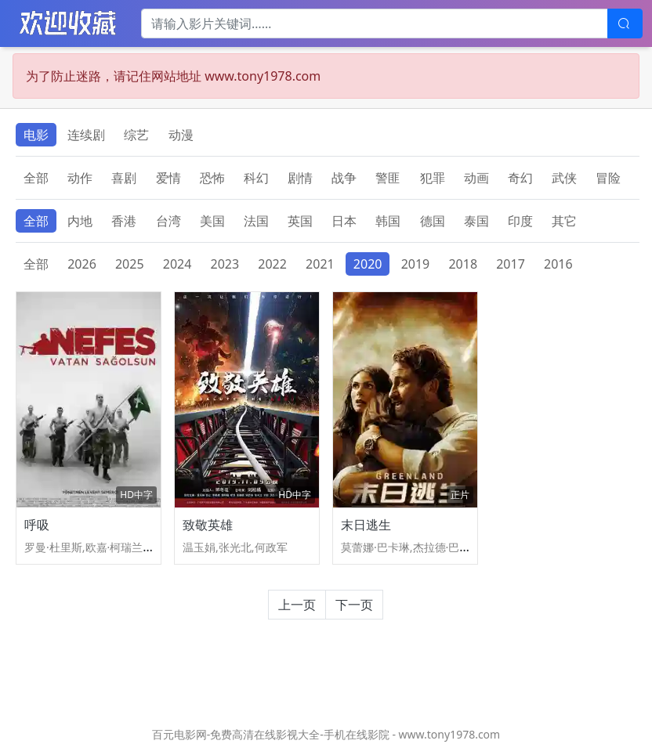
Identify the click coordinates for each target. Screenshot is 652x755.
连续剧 (86, 134)
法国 (256, 220)
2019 (415, 264)
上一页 (297, 604)
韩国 (387, 220)
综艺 (136, 134)
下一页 (354, 604)
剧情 (300, 177)
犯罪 (432, 177)
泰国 (476, 220)
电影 (36, 134)
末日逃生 (366, 524)
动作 (79, 177)
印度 (520, 220)
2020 (367, 264)
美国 (212, 220)
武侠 (564, 177)
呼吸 (36, 524)
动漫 (181, 134)
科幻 (256, 177)
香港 (123, 220)
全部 (36, 177)
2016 (558, 264)
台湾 (168, 220)
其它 (564, 220)
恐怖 (212, 177)
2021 (320, 264)
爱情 (168, 177)
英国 (300, 220)
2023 (225, 264)
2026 (81, 264)
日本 (344, 220)
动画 (476, 177)
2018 (462, 264)
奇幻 (520, 177)
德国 (432, 220)
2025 (129, 264)
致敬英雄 (208, 524)
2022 (272, 264)
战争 (344, 177)
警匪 (387, 177)
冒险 (608, 177)
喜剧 (123, 177)
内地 (79, 220)
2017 (510, 264)
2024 (177, 264)
